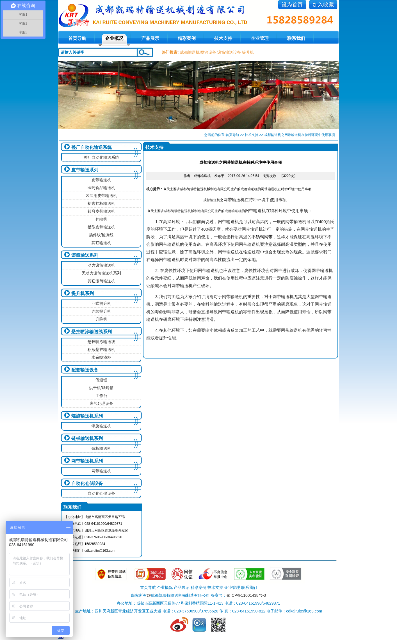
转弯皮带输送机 (101, 211)
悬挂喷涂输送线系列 (91, 331)
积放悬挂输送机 (101, 349)
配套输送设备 (84, 369)
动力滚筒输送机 (101, 265)
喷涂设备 (208, 52)
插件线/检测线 (101, 235)
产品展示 (150, 38)
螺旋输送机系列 (87, 416)
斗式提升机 (101, 303)
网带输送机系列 (87, 461)
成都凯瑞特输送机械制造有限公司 (189, 211)
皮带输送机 (101, 180)
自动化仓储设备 (87, 483)
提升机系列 (82, 293)
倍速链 (101, 380)
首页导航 (232, 135)
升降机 (101, 319)
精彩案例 (187, 38)
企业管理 (260, 38)
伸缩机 (101, 219)
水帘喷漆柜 (101, 357)
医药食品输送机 (101, 187)
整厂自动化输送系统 (91, 147)
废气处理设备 (101, 403)
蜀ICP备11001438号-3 (246, 595)
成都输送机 (190, 52)
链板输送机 (101, 448)
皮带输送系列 (84, 169)
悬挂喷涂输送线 (101, 341)
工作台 (101, 395)
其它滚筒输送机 (101, 281)
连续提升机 (101, 311)
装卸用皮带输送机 (101, 195)
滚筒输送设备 (229, 52)
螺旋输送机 (101, 426)
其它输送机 (101, 242)
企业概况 (114, 38)
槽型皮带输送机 (101, 227)
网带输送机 (101, 471)
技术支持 (223, 38)
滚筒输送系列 (84, 255)
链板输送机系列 (87, 438)
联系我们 (296, 38)
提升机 (248, 52)
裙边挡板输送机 (101, 203)
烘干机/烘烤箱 (101, 387)
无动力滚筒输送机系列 (101, 273)
